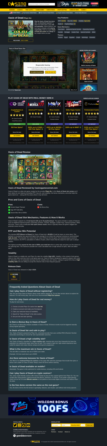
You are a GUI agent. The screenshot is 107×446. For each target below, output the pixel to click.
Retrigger (67, 32)
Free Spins (61, 29)
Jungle (78, 37)
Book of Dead (88, 81)
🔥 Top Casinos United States (29, 12)
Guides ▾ (83, 10)
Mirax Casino (54, 110)
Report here (18, 90)
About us (67, 431)
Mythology (85, 37)
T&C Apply (14, 139)
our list (40, 306)
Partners (53, 431)
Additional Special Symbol (73, 29)
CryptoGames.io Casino (17, 110)
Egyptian (71, 37)
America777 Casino (36, 110)
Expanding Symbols (88, 29)
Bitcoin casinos (32, 379)
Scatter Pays (75, 32)
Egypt (66, 37)
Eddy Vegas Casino (73, 110)
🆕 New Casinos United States (46, 12)
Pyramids (92, 37)
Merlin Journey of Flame (88, 65)
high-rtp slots (12, 238)
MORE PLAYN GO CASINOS (91, 98)
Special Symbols (85, 32)
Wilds (93, 32)
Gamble (60, 32)
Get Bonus (17, 135)
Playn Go (27, 18)
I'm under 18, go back (37, 72)
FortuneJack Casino (91, 110)
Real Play (74, 90)
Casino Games (40, 10)
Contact (60, 431)
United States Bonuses (81, 12)
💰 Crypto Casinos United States (64, 12)
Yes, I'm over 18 (50, 72)
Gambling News (74, 10)
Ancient (60, 37)
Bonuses (12, 10)
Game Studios (51, 10)
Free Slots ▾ (29, 10)
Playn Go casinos (54, 295)
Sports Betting (62, 10)
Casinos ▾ (20, 10)
